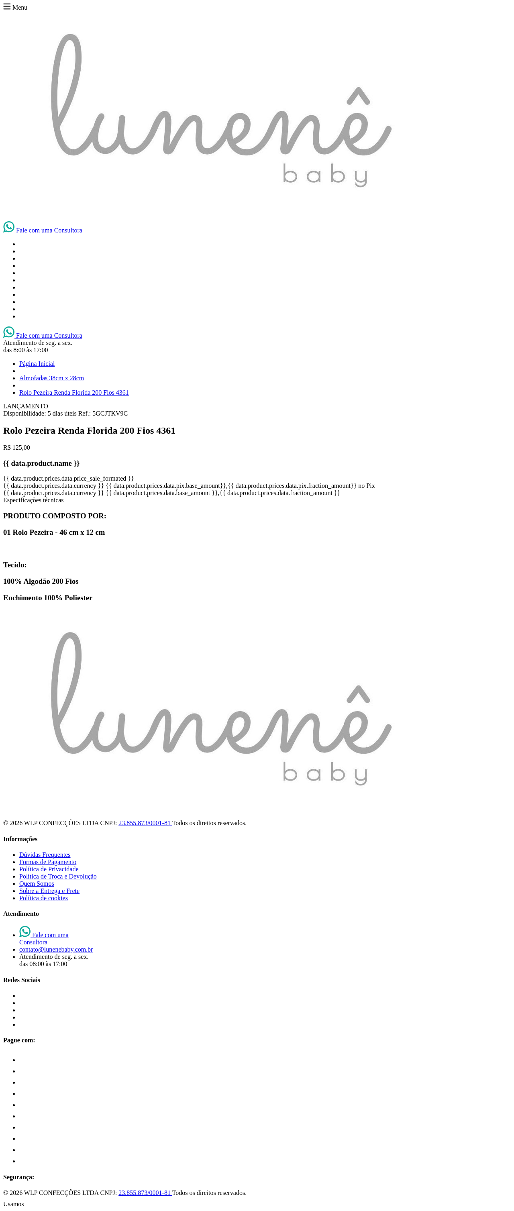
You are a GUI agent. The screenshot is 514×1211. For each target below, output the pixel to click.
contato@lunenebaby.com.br (56, 949)
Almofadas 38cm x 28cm (51, 378)
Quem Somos (36, 883)
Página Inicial (37, 363)
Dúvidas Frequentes (45, 854)
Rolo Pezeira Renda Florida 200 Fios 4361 (74, 392)
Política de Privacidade (49, 869)
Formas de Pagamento (47, 861)
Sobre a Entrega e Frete (49, 890)
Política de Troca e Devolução (58, 876)
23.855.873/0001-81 (145, 823)
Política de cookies (43, 898)
